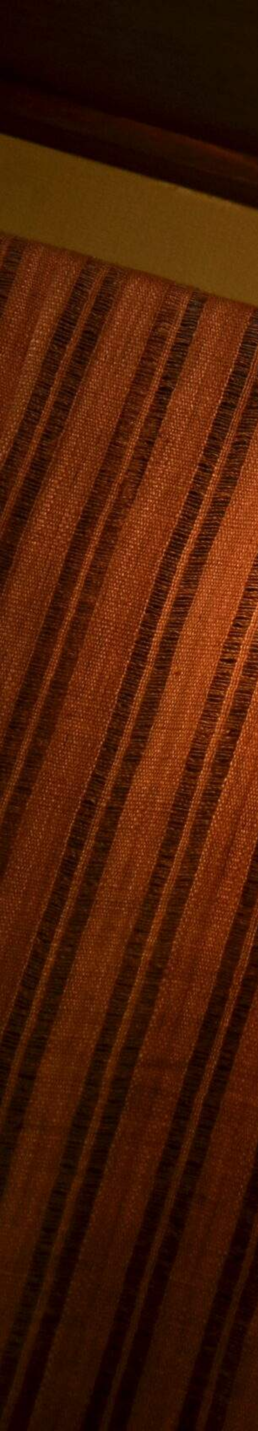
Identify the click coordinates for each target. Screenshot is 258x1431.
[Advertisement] (129, 926)
